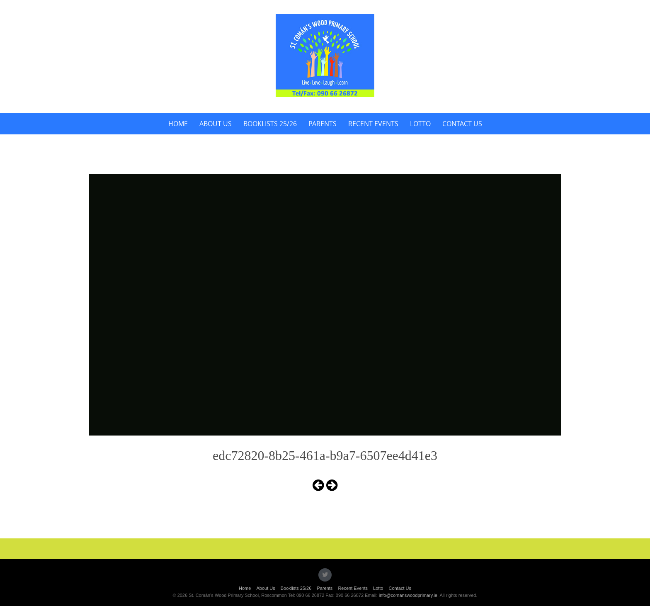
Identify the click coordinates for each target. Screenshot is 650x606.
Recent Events (373, 123)
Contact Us (462, 123)
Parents (322, 123)
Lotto (420, 123)
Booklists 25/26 (270, 123)
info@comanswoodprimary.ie (408, 595)
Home (178, 123)
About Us (215, 123)
